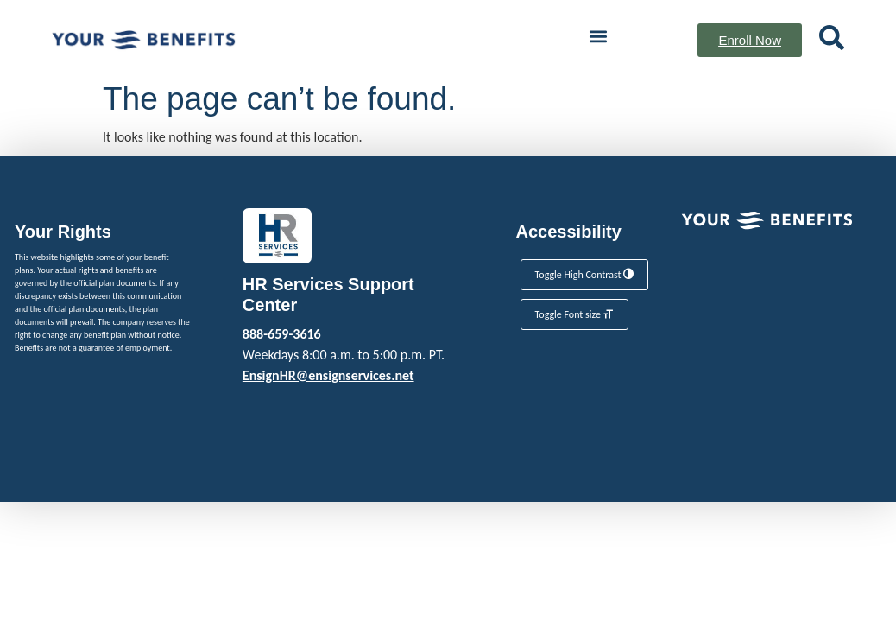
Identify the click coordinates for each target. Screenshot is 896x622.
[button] (598, 36)
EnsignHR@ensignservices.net (328, 375)
